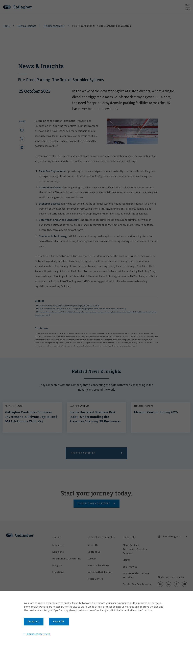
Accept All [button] (33, 621)
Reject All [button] (58, 621)
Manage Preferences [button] (38, 634)
